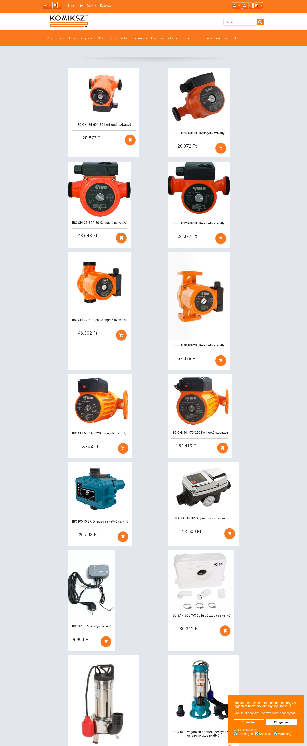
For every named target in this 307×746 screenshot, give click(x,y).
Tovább (153, 648)
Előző (62, 648)
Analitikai (265, 734)
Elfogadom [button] (281, 722)
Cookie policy (184, 711)
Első (50, 648)
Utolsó (169, 648)
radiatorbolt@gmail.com (146, 702)
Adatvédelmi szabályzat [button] (278, 713)
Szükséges (245, 734)
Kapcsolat (106, 5)
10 (123, 648)
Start (71, 5)
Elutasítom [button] (249, 722)
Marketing (284, 734)
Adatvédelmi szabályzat (192, 707)
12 (141, 648)
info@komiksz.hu (141, 707)
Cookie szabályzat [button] (246, 713)
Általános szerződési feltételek (196, 702)
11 (132, 648)
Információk (85, 5)
